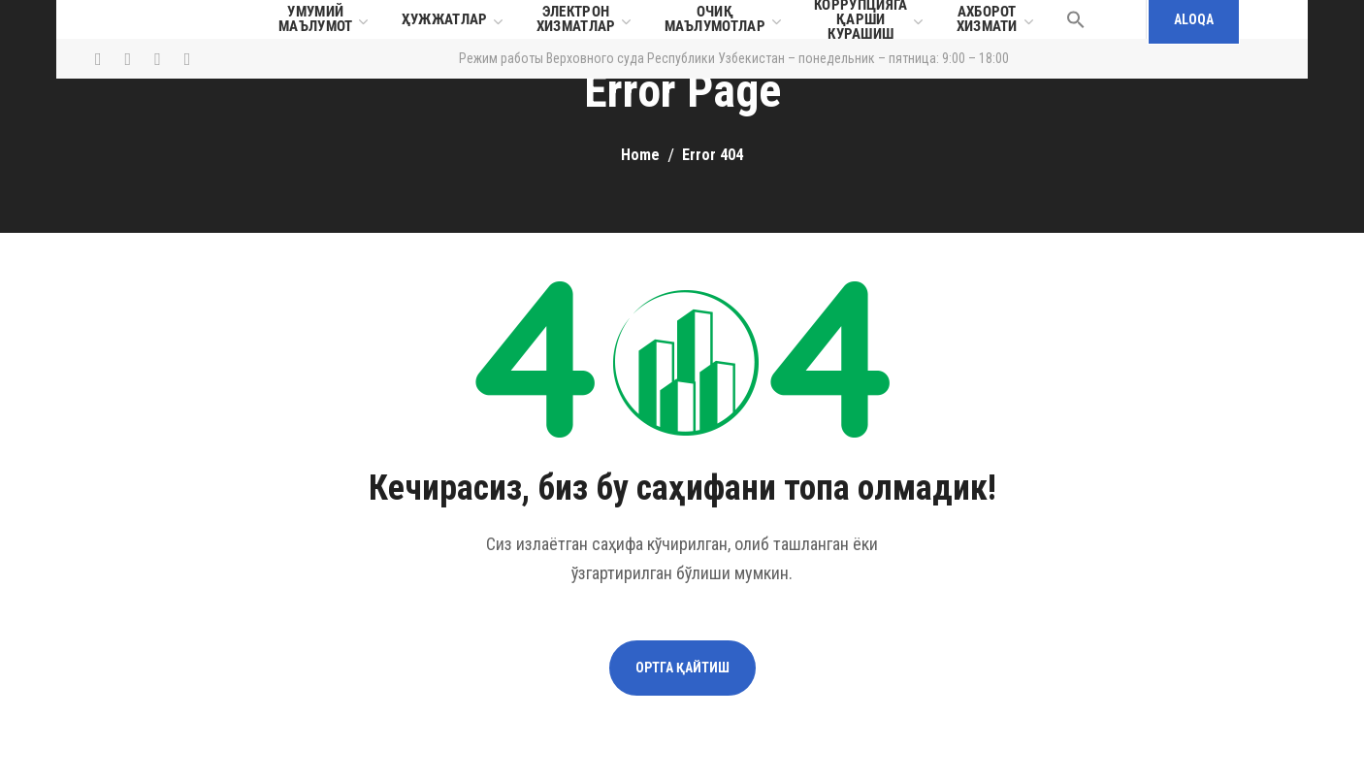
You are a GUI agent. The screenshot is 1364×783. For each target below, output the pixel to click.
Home (640, 155)
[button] (1076, 19)
